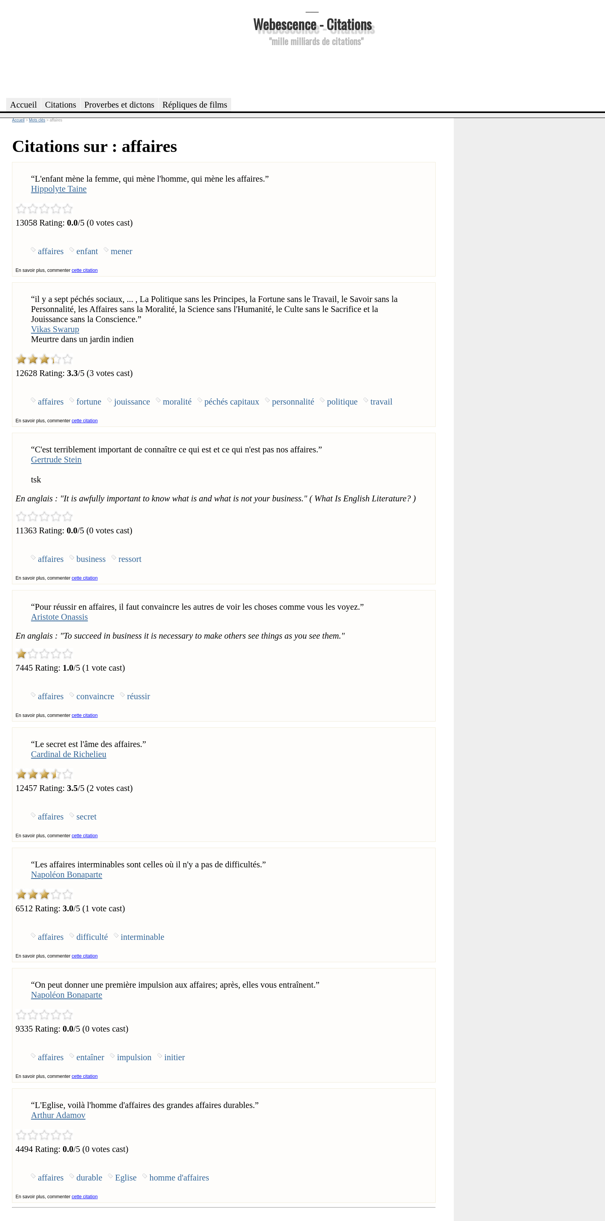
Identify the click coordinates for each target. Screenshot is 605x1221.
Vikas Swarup (55, 329)
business (91, 559)
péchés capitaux (231, 401)
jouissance (132, 401)
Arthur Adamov (58, 1115)
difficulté (92, 937)
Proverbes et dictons (119, 105)
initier (174, 1057)
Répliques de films (194, 105)
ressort (130, 559)
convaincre (95, 696)
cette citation (85, 270)
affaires (51, 251)
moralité (177, 401)
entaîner (90, 1057)
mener (121, 251)
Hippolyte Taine (58, 189)
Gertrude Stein (56, 459)
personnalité (293, 401)
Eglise (126, 1177)
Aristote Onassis (59, 617)
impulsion (134, 1057)
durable (89, 1177)
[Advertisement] (312, 71)
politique (342, 401)
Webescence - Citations (312, 23)
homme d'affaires (179, 1177)
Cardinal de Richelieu (68, 754)
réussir (138, 696)
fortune (88, 401)
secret (86, 816)
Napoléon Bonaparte (66, 874)
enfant (87, 251)
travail (381, 401)
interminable (142, 937)
